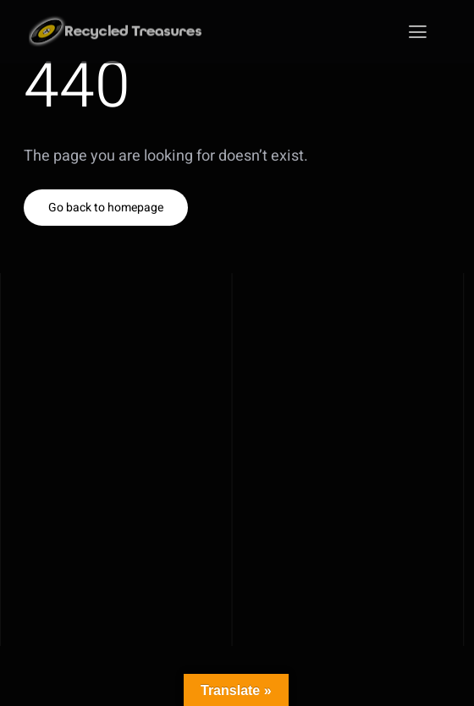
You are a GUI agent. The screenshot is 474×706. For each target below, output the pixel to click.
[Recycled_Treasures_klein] (118, 22)
